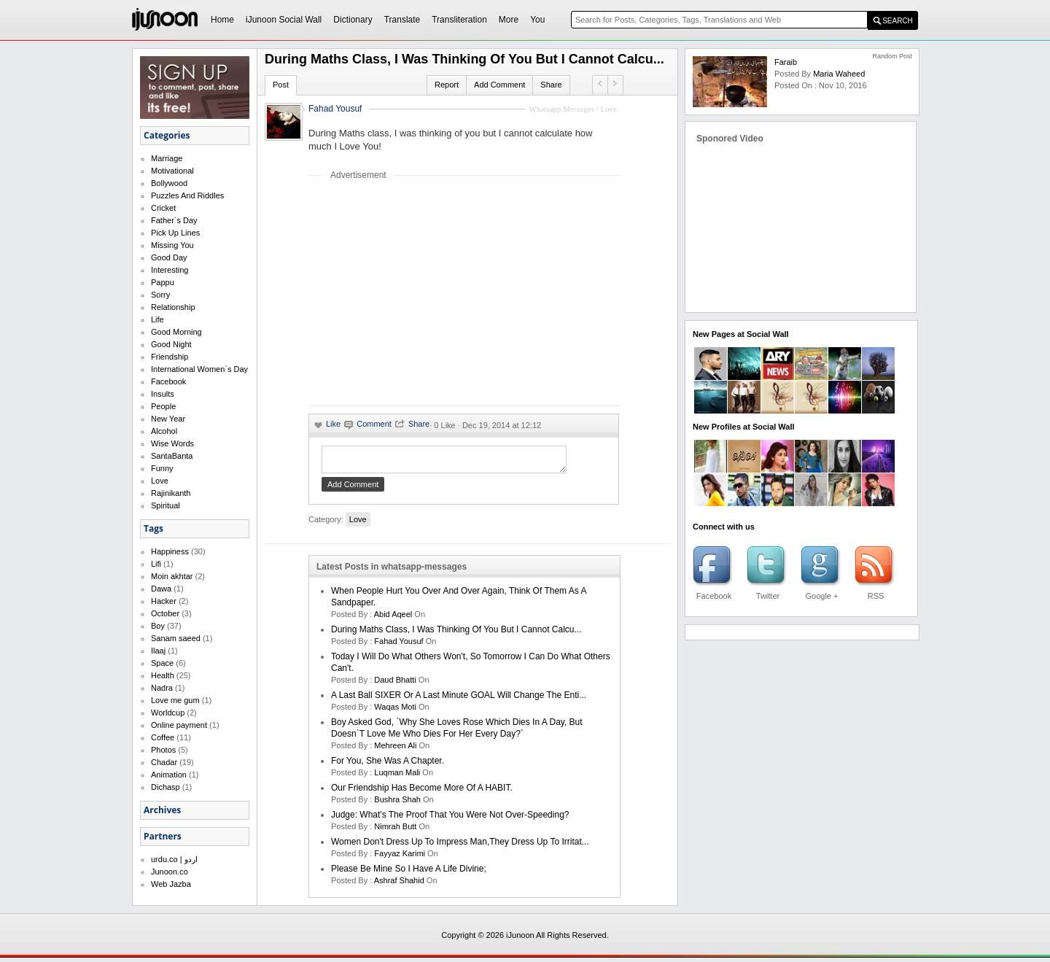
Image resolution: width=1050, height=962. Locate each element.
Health (162, 675)
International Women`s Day (199, 369)
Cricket (163, 207)
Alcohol (164, 431)
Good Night (171, 344)
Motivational (172, 170)
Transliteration (459, 20)
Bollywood (169, 183)
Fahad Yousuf (335, 109)
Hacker (163, 601)
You (537, 20)
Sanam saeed (176, 638)
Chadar (164, 762)
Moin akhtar (171, 576)
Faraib (785, 62)
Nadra (162, 687)
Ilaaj (158, 650)
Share (550, 84)
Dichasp (165, 787)
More (508, 20)
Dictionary (352, 20)
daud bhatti (395, 684)
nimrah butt (395, 830)
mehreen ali (395, 749)
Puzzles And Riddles (187, 195)
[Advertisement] (430, 292)
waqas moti (395, 711)
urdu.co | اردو (174, 859)
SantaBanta (172, 455)
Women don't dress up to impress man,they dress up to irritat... (460, 846)
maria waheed (839, 73)
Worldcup (167, 712)
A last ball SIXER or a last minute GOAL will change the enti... (458, 699)
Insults (162, 393)
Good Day (169, 257)
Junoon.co (169, 871)
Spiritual (165, 505)
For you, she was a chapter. (387, 765)
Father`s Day (174, 220)
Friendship (169, 356)
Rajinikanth (170, 493)
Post (281, 84)
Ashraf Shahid (399, 884)
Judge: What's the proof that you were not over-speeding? (450, 819)
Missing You (172, 245)
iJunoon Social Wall (284, 20)
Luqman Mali (397, 776)
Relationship (173, 307)
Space (162, 663)
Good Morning (176, 331)
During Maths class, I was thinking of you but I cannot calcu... (456, 634)
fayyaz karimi (399, 857)
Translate (402, 20)
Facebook (168, 381)
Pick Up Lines (175, 232)
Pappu (162, 282)
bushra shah (397, 803)
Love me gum (175, 700)
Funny (162, 468)
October (165, 613)
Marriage (166, 158)
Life (157, 319)
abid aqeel (393, 618)
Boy (158, 625)
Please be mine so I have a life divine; (408, 873)
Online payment (179, 725)
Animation (169, 774)
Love (159, 480)
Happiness (170, 551)
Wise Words (172, 443)
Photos (163, 749)
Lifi (156, 563)
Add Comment (499, 84)
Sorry (160, 294)
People (163, 406)
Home (222, 20)
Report (447, 84)
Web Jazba (171, 884)
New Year (168, 418)
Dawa (161, 588)
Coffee (162, 737)
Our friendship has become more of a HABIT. (422, 792)
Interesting (169, 269)
